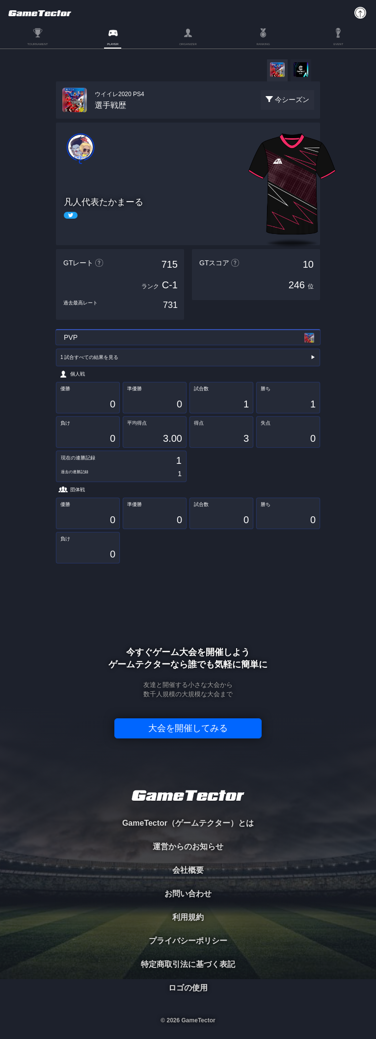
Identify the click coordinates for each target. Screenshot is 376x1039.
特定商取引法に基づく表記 (188, 964)
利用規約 (188, 917)
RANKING (262, 44)
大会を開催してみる (188, 728)
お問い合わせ (188, 893)
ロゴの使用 (188, 988)
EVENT (338, 44)
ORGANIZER (188, 44)
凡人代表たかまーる (103, 202)
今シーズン (292, 99)
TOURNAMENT (37, 44)
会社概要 (188, 870)
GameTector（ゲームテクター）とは (188, 823)
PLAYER (112, 44)
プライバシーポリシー (188, 941)
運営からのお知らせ (188, 846)
